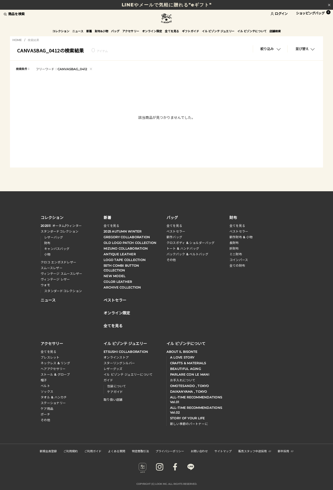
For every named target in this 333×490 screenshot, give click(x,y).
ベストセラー (176, 231)
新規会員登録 (48, 451)
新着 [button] (89, 31)
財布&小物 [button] (101, 31)
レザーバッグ (53, 237)
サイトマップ (223, 451)
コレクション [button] (60, 31)
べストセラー (238, 231)
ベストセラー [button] (115, 299)
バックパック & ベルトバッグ (187, 254)
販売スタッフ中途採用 (254, 451)
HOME (17, 40)
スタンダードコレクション (59, 231)
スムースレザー (51, 268)
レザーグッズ (113, 369)
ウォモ (45, 285)
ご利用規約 (70, 451)
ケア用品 (47, 409)
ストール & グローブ (55, 374)
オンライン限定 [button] (152, 31)
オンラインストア (116, 357)
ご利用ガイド (92, 451)
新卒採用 (285, 451)
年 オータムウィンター (61, 226)
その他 (171, 260)
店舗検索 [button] (275, 31)
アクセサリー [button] (130, 31)
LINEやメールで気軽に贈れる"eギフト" (167, 5)
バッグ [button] (115, 31)
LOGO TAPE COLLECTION (125, 260)
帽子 (44, 380)
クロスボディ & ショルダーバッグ (190, 243)
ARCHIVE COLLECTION (122, 287)
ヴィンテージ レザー (55, 279)
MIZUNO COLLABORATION (126, 248)
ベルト (45, 386)
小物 (47, 254)
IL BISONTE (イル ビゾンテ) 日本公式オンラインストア (166, 19)
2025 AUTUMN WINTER (123, 231)
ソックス (47, 391)
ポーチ (45, 414)
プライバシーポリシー (170, 451)
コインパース (238, 260)
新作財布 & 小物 (240, 237)
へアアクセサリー (53, 369)
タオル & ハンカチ (54, 397)
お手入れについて (182, 380)
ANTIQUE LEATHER (120, 254)
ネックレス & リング (55, 363)
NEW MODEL (114, 276)
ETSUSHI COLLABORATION (126, 352)
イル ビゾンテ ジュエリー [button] (218, 31)
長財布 (234, 243)
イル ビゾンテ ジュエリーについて (128, 374)
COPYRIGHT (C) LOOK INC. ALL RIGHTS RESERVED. (166, 483)
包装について (116, 386)
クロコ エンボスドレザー (58, 262)
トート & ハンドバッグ (182, 248)
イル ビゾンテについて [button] (251, 31)
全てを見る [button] (172, 31)
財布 (47, 243)
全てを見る (111, 226)
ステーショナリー (53, 403)
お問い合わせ (199, 451)
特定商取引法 (140, 451)
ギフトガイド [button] (190, 31)
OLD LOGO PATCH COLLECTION (130, 243)
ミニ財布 (235, 254)
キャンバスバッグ (56, 249)
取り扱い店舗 (113, 399)
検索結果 (33, 40)
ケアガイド (115, 392)
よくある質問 (116, 451)
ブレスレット (50, 357)
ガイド (108, 380)
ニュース (77, 31)
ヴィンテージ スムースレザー (61, 273)
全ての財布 (237, 265)
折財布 (234, 248)
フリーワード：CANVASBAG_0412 (64, 68)
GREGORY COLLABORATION (127, 237)
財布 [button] (233, 217)
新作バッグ (174, 237)
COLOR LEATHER (118, 282)
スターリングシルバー (119, 363)
